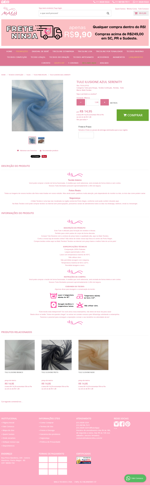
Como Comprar (47, 422)
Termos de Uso (46, 426)
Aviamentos (119, 57)
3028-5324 (102, 2)
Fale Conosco (143, 9)
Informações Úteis (49, 418)
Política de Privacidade (50, 442)
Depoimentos (8, 445)
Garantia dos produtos (50, 434)
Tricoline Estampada (63, 51)
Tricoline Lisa (85, 51)
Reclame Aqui (89, 63)
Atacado (104, 63)
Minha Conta (132, 9)
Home (9, 51)
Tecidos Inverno (135, 51)
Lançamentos (136, 57)
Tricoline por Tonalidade (109, 51)
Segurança (44, 438)
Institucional (9, 418)
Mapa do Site (8, 430)
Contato (46, 63)
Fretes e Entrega (47, 430)
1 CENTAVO (73, 63)
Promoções (22, 51)
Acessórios (103, 57)
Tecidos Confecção (17, 57)
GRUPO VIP (59, 63)
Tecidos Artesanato (83, 57)
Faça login (58, 8)
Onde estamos (9, 438)
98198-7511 (122, 2)
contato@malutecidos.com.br (89, 438)
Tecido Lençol (38, 57)
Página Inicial (8, 422)
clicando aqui (114, 201)
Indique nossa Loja (11, 442)
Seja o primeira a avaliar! (87, 94)
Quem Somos (120, 9)
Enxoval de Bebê (40, 51)
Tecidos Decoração (59, 57)
